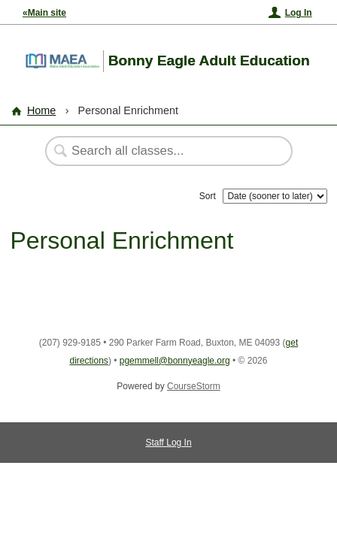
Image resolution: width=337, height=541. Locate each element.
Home (41, 110)
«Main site (44, 13)
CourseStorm (193, 386)
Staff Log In (168, 442)
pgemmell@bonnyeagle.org (175, 360)
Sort (207, 196)
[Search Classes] (161, 151)
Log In (298, 13)
